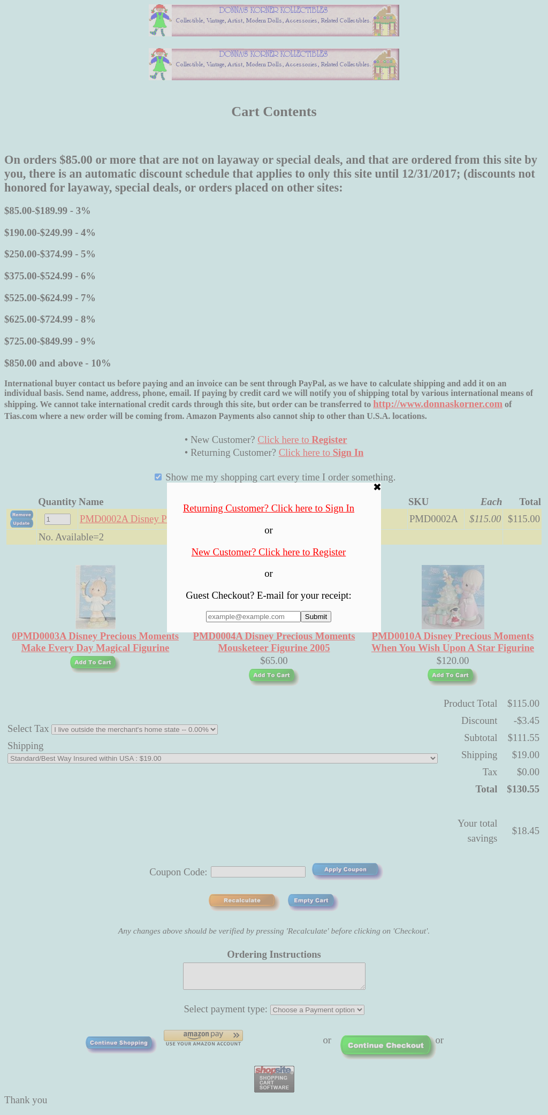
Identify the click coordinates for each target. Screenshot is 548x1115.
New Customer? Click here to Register (269, 552)
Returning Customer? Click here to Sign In (268, 508)
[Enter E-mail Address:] (253, 616)
